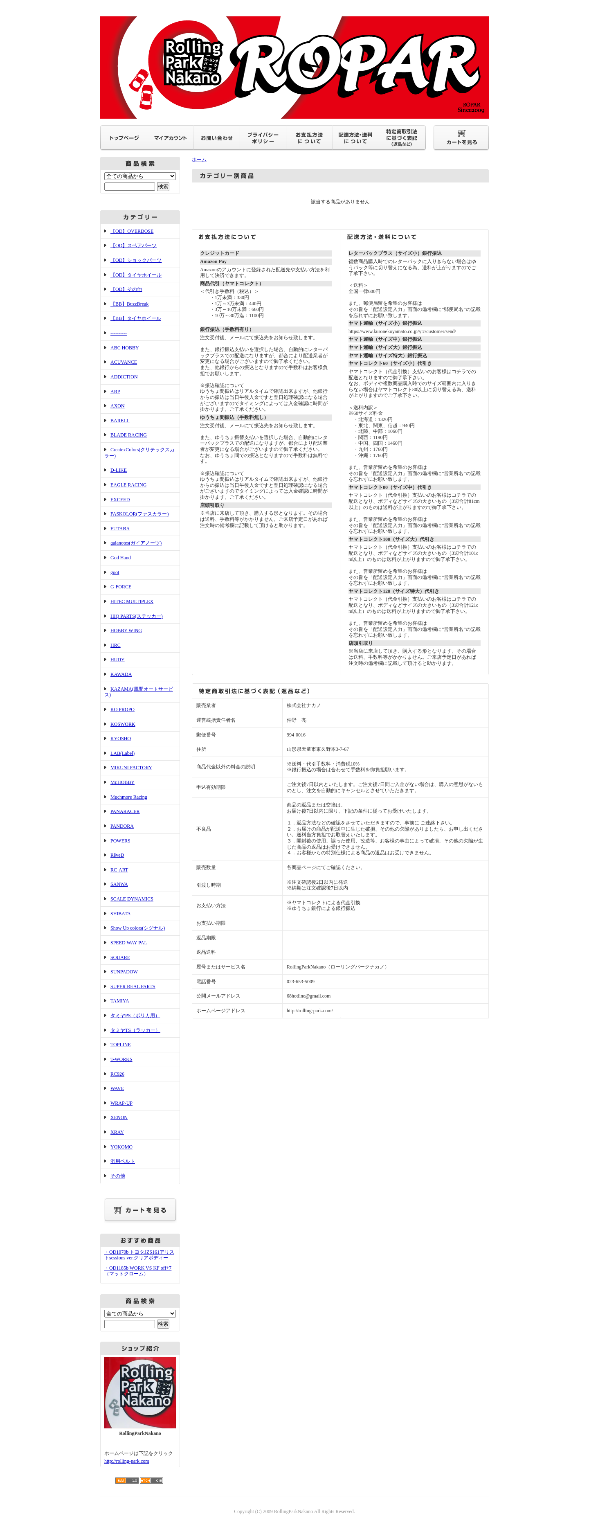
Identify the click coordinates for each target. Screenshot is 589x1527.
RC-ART (119, 870)
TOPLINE (120, 1044)
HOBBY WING (126, 630)
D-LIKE (118, 470)
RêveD (117, 855)
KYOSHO (120, 738)
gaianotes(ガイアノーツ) (136, 543)
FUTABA (120, 529)
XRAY (117, 1132)
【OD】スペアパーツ (133, 245)
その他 (117, 1176)
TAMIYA (119, 1001)
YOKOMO (121, 1147)
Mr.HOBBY (122, 782)
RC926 (117, 1074)
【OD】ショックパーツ (136, 260)
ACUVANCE (123, 362)
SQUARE (120, 957)
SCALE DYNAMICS (131, 899)
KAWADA (121, 674)
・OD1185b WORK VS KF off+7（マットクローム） (137, 1271)
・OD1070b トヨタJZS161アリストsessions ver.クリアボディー (139, 1255)
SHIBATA (120, 914)
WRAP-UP (121, 1103)
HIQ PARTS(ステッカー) (136, 616)
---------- (118, 333)
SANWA (119, 884)
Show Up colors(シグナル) (137, 928)
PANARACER (125, 811)
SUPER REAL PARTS (132, 986)
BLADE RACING (128, 435)
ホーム (199, 159)
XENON (119, 1117)
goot (114, 572)
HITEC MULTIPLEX (131, 601)
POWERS (120, 841)
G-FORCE (120, 587)
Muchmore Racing (128, 797)
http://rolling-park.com (126, 1461)
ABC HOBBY (124, 348)
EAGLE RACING (128, 485)
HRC (115, 645)
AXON (117, 406)
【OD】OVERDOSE (131, 231)
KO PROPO (122, 709)
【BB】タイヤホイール (135, 318)
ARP (115, 391)
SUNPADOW (124, 972)
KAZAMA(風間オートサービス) (138, 692)
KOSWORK (122, 724)
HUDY (117, 659)
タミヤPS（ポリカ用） (135, 1015)
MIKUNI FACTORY (131, 767)
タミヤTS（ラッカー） (135, 1030)
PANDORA (122, 826)
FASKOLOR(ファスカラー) (139, 514)
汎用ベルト (122, 1161)
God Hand (120, 558)
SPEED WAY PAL (128, 943)
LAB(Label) (122, 753)
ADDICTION (124, 377)
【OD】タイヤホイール (136, 275)
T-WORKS (121, 1059)
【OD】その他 (126, 289)
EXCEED (120, 499)
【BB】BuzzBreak (129, 304)
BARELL (120, 420)
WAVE (117, 1088)
